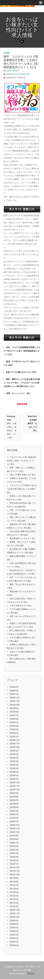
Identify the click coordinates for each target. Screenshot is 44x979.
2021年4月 (14, 896)
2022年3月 (14, 857)
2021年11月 (15, 871)
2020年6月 (14, 931)
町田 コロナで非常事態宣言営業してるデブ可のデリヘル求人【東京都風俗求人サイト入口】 (22, 351)
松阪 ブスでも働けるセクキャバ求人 (21, 372)
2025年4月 (14, 726)
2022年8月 (14, 839)
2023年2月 (14, 818)
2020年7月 (14, 928)
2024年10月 (15, 747)
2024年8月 (14, 754)
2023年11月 (15, 786)
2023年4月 (14, 811)
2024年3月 (14, 772)
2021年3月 (14, 899)
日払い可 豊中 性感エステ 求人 (22, 475)
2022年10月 (15, 832)
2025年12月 (15, 698)
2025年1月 (14, 736)
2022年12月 (15, 825)
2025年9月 (14, 708)
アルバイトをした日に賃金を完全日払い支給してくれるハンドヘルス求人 (21, 460)
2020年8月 (14, 924)
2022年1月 (14, 864)
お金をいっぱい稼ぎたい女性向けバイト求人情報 (22, 27)
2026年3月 (14, 687)
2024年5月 (14, 765)
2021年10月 (15, 874)
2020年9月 (14, 920)
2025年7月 (14, 715)
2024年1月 (14, 779)
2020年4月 (14, 938)
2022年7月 (14, 843)
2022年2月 (14, 860)
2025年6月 (14, 719)
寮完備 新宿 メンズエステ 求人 (22, 538)
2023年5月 (14, 807)
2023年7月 (14, 800)
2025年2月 (14, 733)
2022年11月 (15, 828)
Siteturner (31, 974)
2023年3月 (14, 814)
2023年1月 (14, 821)
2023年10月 (15, 790)
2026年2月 (14, 690)
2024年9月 (14, 751)
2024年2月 (14, 775)
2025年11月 (15, 701)
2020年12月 (15, 910)
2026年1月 (14, 694)
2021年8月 (14, 882)
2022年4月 (14, 853)
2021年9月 (14, 878)
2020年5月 (14, 935)
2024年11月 (15, 744)
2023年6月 (14, 804)
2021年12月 (15, 867)
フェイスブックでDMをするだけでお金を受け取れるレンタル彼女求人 (22, 489)
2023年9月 (14, 793)
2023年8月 (14, 797)
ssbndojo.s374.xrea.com (17, 74)
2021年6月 (14, 889)
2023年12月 (15, 782)
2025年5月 (14, 722)
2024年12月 (15, 740)
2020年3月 (14, 942)
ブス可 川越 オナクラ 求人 (21, 606)
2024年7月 (14, 758)
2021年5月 (14, 892)
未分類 (6, 53)
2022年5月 (14, 850)
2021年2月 (14, 903)
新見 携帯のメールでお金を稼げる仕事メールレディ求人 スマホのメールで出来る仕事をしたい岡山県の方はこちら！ (22, 382)
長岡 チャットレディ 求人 (18, 393)
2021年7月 (14, 885)
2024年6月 (14, 761)
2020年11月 (15, 913)
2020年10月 (15, 917)
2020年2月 (14, 945)
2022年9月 (14, 836)
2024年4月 (14, 768)
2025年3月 (14, 729)
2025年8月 (14, 712)
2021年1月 (14, 906)
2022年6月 (14, 846)
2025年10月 (15, 705)
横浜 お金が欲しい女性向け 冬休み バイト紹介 (11, 427)
